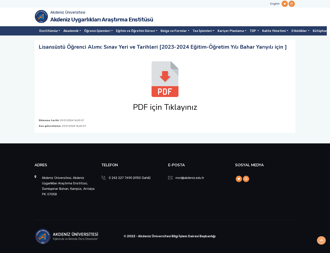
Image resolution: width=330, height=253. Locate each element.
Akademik (71, 31)
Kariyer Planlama (231, 31)
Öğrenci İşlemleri (97, 31)
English (275, 3)
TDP (253, 31)
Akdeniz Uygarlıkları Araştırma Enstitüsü (101, 19)
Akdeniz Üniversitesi (67, 12)
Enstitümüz (48, 31)
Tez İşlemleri (202, 31)
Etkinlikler (299, 31)
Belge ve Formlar (174, 31)
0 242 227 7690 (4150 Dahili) (129, 178)
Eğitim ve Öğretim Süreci (135, 31)
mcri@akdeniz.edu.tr (190, 178)
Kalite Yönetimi (274, 31)
